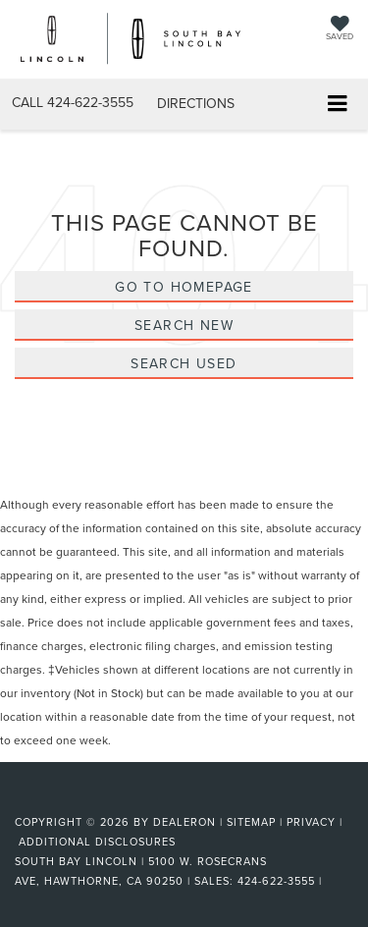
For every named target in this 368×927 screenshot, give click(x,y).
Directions (196, 103)
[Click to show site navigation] (337, 105)
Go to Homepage (184, 287)
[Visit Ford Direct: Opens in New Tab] (332, 881)
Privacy (311, 822)
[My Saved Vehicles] (339, 30)
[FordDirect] (65, 799)
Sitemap (251, 822)
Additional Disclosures (97, 841)
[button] (72, 103)
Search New (184, 325)
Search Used (184, 363)
